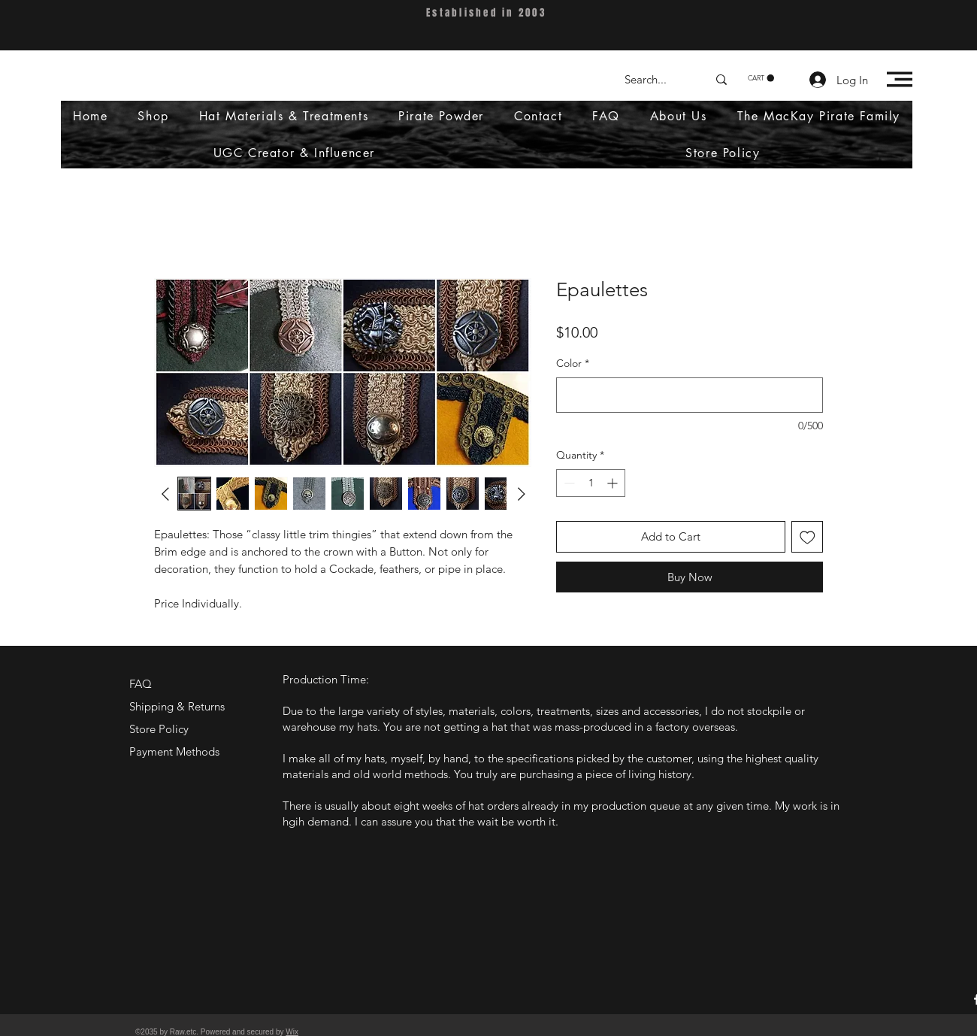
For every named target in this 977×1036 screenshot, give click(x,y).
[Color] (689, 395)
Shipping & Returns (177, 706)
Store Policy (159, 729)
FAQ (140, 684)
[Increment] (613, 483)
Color (572, 363)
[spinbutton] (590, 483)
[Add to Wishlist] (807, 537)
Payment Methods (175, 751)
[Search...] (655, 79)
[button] (761, 78)
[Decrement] (567, 483)
